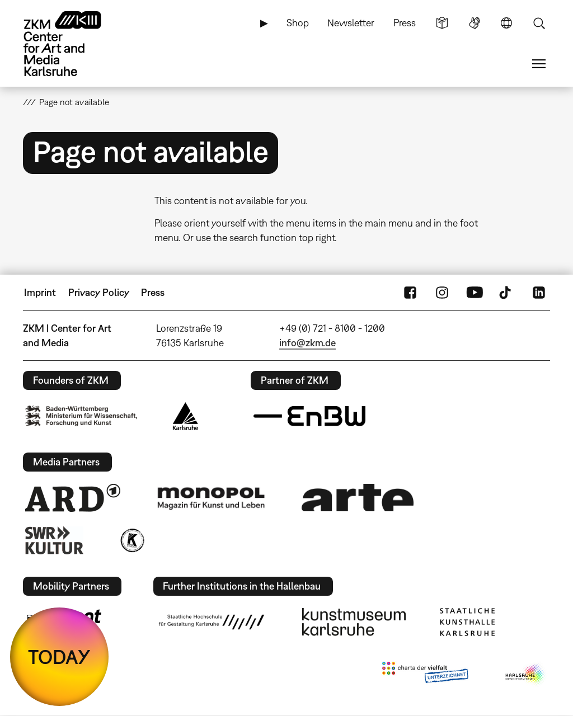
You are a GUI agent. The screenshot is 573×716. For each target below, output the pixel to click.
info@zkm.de (307, 342)
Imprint (40, 292)
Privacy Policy (98, 292)
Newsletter (350, 23)
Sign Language (474, 23)
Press (404, 23)
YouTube (474, 292)
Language (506, 23)
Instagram (442, 292)
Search (539, 23)
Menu (539, 64)
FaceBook (410, 292)
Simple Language (442, 23)
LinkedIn (539, 292)
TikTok (506, 292)
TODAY (59, 657)
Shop (297, 23)
